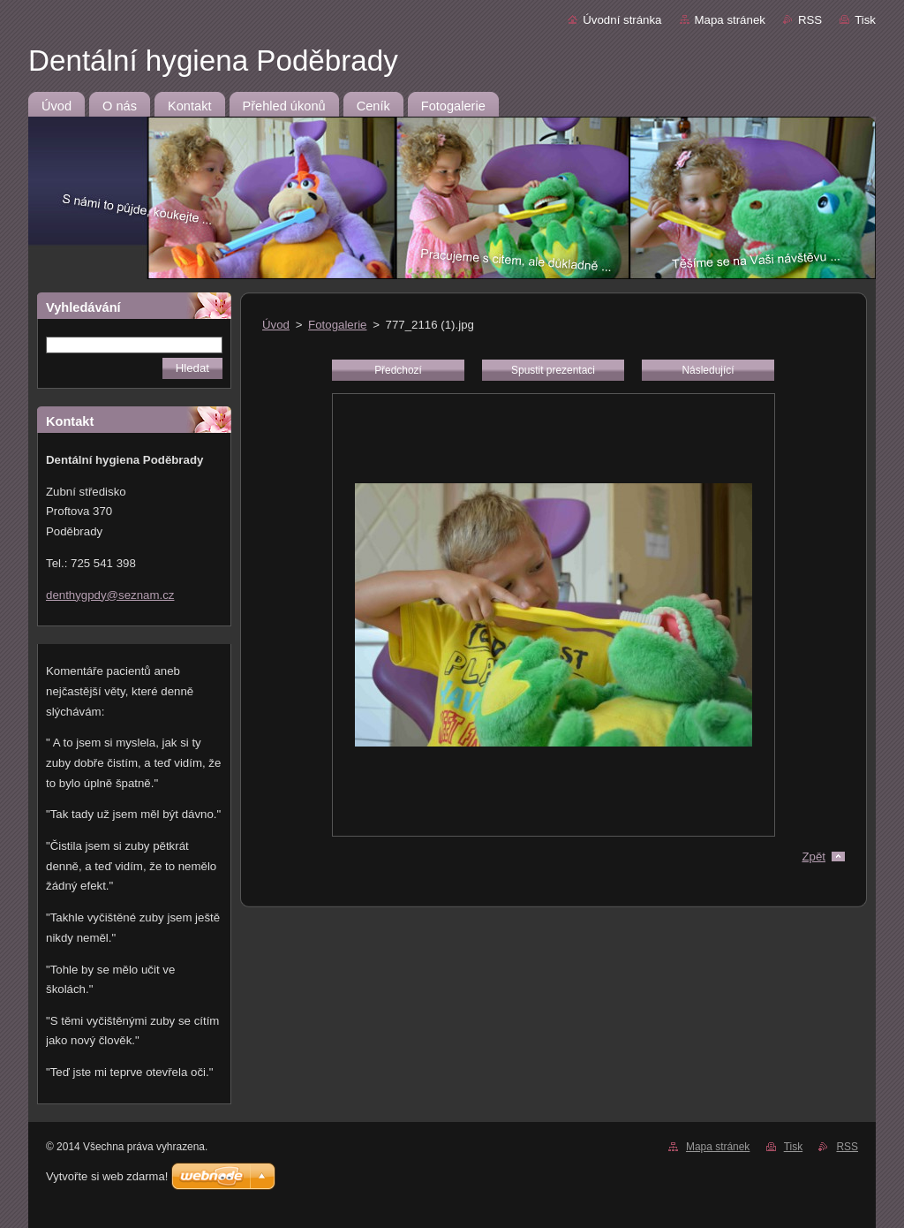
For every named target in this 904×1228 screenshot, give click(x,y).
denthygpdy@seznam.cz (110, 595)
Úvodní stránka (622, 20)
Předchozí (398, 370)
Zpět (813, 856)
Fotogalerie (337, 324)
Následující (708, 370)
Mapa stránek (730, 20)
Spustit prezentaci (553, 370)
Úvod (276, 324)
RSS (810, 20)
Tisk (865, 20)
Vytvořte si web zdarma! (107, 1176)
